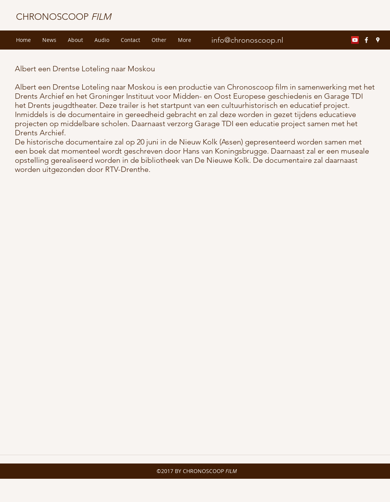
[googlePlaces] (378, 40)
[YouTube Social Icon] (355, 40)
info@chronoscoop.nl (247, 40)
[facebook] (366, 40)
